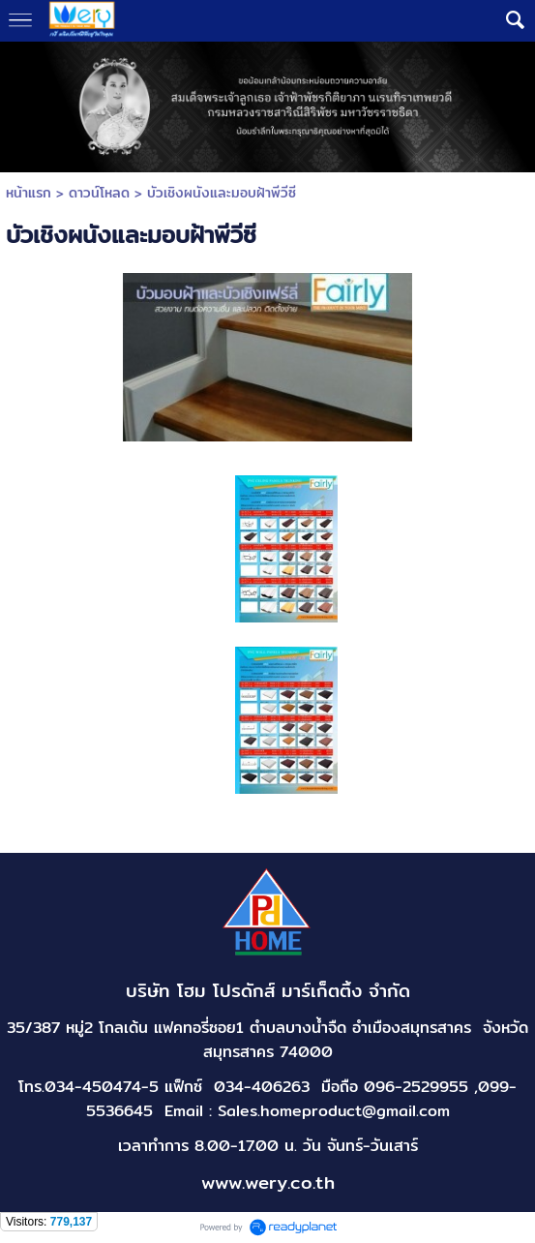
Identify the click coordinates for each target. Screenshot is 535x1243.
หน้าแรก (28, 192)
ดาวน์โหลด (99, 192)
